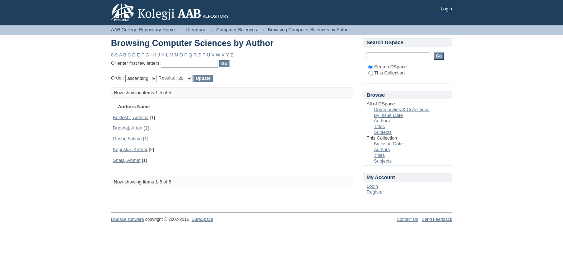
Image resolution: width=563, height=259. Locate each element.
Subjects (383, 132)
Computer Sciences (236, 29)
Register (375, 192)
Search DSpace (387, 66)
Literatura (195, 29)
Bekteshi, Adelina (131, 117)
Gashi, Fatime (127, 138)
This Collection (386, 73)
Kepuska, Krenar (130, 149)
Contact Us (407, 219)
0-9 (114, 55)
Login (446, 9)
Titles (379, 126)
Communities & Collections (401, 109)
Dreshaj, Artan (127, 128)
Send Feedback (437, 219)
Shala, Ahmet (126, 160)
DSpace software (127, 219)
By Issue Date (388, 115)
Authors (382, 120)
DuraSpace (202, 219)
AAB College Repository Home (143, 29)
